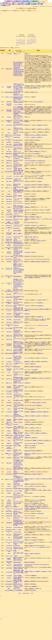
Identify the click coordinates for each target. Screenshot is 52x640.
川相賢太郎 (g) (42, 547)
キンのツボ (8, 411)
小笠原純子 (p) (44, 343)
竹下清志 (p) (27, 508)
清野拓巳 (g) (27, 484)
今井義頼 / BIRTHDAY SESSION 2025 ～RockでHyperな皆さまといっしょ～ (18, 309)
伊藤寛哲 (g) (34, 586)
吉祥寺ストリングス (9, 137)
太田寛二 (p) (33, 517)
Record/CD (26, 1)
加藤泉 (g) (33, 261)
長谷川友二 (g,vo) (34, 160)
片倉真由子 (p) (34, 187)
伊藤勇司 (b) (27, 571)
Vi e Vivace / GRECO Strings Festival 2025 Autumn (17, 166)
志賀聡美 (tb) (27, 207)
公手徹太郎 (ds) (40, 513)
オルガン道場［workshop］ (16, 222)
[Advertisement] (26, 24)
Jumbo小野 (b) (34, 539)
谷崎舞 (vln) (31, 277)
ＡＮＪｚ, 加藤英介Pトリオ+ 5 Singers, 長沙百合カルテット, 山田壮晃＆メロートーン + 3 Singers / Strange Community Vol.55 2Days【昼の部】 (18, 110)
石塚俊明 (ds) (34, 575)
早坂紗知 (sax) (28, 135)
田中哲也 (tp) (27, 450)
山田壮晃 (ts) (33, 111)
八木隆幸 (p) (27, 316)
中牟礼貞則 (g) (28, 252)
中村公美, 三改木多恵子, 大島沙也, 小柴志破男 (18, 210)
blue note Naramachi (9, 252)
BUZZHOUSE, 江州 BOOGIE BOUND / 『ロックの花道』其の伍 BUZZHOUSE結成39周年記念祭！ (18, 523)
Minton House (9, 199)
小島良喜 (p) (27, 375)
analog (9, 129)
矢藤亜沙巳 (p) (28, 437)
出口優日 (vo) (27, 411)
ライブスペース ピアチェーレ (8, 268)
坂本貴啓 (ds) (41, 443)
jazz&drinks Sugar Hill (9, 325)
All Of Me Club (9, 474)
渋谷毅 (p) (34, 445)
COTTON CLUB (9, 259)
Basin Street (8, 142)
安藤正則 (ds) (38, 433)
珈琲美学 (9, 443)
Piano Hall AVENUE (9, 87)
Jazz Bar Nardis (9, 572)
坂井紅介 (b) (27, 419)
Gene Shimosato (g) (29, 564)
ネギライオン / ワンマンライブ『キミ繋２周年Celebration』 (18, 121)
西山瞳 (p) (27, 562)
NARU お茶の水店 (9, 428)
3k (13, 500)
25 (19, 43)
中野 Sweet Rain (8, 305)
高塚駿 (14, 550)
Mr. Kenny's (9, 505)
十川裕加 (15, 555)
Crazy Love (9, 168)
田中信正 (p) (44, 135)
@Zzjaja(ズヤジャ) (9, 532)
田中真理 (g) (27, 488)
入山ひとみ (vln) (28, 443)
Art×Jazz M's (9, 236)
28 (23, 43)
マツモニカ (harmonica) (38, 101)
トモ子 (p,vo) (27, 160)
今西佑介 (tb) (34, 490)
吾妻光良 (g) (27, 313)
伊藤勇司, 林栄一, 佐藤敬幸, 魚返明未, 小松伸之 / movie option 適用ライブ (18, 572)
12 (20, 40)
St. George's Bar (9, 515)
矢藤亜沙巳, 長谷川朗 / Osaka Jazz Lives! (18, 437)
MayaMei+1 (15, 325)
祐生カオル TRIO (17, 503)
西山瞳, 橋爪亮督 (17, 562)
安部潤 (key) (42, 309)
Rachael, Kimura (16, 515)
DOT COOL (9, 586)
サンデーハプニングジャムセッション (18, 237)
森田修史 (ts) (44, 433)
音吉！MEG (9, 181)
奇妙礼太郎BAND (17, 276)
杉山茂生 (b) (38, 261)
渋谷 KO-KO (9, 363)
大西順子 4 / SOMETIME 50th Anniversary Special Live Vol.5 (18, 415)
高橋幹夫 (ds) (40, 353)
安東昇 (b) (39, 402)
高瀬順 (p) (34, 331)
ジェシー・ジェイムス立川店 (9, 391)
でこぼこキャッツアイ (18, 212)
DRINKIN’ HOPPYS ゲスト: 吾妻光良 (18, 314)
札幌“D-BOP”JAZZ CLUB (9, 222)
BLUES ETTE (9, 178)
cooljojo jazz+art (8, 488)
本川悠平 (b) (39, 474)
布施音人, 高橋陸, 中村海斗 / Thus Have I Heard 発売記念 (18, 428)
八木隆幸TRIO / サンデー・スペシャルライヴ (18, 317)
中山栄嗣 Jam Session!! (18, 400)
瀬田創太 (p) (41, 305)
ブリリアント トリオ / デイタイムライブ (18, 225)
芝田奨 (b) (31, 151)
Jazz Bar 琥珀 (9, 567)
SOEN (9, 500)
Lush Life (9, 433)
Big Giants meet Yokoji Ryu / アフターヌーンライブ (18, 125)
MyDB (8, 1)
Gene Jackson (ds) (28, 565)
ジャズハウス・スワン (9, 140)
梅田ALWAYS (9, 68)
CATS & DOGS (9, 581)
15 (24, 40)
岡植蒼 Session (16, 430)
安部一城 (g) (33, 590)
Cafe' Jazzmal (9, 201)
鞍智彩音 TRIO (16, 366)
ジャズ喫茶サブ (8, 437)
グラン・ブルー (8, 555)
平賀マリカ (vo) (28, 586)
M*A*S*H (15, 424)
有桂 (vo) (29, 347)
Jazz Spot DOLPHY (9, 420)
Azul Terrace (9, 151)
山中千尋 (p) (27, 256)
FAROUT (9, 245)
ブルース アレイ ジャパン (9, 310)
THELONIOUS (9, 196)
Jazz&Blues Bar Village (9, 121)
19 (20, 42)
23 (16, 43)
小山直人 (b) (35, 86)
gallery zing (9, 322)
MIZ (9, 537)
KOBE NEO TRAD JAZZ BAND (17, 535)
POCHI (9, 486)
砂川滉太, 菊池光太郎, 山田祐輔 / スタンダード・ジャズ (18, 391)
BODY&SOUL (9, 225)
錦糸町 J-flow (9, 240)
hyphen (8, 408)
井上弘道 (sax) (28, 184)
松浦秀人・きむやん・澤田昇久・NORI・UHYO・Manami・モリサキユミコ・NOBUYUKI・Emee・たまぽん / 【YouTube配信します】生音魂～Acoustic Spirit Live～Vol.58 (18, 268)
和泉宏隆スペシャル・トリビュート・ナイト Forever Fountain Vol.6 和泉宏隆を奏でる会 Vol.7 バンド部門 (18, 97)
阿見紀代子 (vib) (45, 261)
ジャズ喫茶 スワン (9, 228)
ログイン (50, 6)
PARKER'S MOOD (9, 559)
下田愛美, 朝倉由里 (17, 168)
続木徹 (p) (27, 342)
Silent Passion (16, 162)
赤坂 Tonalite (9, 144)
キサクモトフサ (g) (35, 500)
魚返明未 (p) (44, 571)
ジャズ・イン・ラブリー (9, 509)
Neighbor (9, 117)
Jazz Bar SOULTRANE (9, 448)
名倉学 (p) (27, 151)
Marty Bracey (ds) (37, 172)
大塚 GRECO (9, 165)
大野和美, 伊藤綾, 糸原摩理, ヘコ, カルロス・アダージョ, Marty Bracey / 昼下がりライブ (18, 172)
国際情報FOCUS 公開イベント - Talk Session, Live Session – (18, 157)
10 (18, 40)
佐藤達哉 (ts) (33, 219)
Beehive (9, 194)
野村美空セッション (17, 240)
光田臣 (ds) (44, 486)
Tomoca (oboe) (28, 162)
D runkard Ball (16, 545)
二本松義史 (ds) (39, 316)
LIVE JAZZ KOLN (8, 210)
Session (14, 194)
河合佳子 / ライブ (17, 151)
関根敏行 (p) (33, 411)
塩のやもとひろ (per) (43, 325)
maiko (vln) (39, 453)
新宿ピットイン (8, 187)
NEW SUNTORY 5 (9, 172)
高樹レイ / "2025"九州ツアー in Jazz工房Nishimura (18, 387)
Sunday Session (16, 588)
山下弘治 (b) (39, 411)
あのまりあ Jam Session (18, 245)
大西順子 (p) (27, 415)
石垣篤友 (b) (33, 508)
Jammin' (9, 493)
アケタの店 (8, 53)
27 (22, 43)
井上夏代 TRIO (16, 137)
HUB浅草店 (9, 313)
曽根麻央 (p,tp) (33, 506)
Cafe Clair (9, 299)
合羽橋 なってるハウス (9, 424)
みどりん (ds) (27, 196)
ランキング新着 (27, 2)
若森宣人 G (15, 471)
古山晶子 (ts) (33, 484)
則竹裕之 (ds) (45, 478)
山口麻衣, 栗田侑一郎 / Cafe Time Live (18, 92)
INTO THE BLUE (9, 146)
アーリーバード (8, 539)
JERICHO (9, 577)
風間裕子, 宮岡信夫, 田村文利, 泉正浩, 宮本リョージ (18, 469)
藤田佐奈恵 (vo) (28, 474)
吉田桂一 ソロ (16, 53)
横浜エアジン (9, 162)
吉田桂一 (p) (27, 53)
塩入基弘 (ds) (44, 361)
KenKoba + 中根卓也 (17, 422)
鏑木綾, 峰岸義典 (17, 230)
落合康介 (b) (37, 553)
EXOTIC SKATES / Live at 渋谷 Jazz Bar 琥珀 (18, 568)
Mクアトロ (9, 468)
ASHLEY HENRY (17, 259)
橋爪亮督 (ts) (32, 562)
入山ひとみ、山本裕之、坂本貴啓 (17, 443)
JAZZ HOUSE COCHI (9, 562)
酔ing (9, 588)
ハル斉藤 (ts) (27, 435)
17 (18, 42)
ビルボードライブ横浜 (9, 248)
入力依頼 (20, 2)
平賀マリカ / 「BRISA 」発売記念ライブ (18, 586)
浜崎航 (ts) (27, 506)
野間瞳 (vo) (27, 216)
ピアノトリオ (16, 539)
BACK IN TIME (8, 214)
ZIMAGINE (9, 160)
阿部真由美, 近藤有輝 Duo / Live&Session (18, 537)
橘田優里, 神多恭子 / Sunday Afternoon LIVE (18, 243)
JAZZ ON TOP (9, 125)
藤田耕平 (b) (33, 363)
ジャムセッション (17, 178)
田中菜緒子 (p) (28, 225)
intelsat (8, 484)
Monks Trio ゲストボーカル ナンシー (18, 518)
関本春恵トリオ (16, 511)
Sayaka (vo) (43, 527)
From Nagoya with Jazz (18, 501)
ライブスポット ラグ (8, 283)
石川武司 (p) (27, 142)
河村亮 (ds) (41, 440)
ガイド (7, 2)
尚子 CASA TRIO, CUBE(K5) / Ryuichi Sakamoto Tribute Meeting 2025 (17, 358)
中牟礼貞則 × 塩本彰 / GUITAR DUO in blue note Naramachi (18, 252)
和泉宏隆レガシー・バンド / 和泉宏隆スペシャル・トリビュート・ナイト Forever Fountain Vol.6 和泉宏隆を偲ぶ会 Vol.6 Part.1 (18, 479)
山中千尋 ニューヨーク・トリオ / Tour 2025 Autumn (18, 256)
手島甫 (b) (40, 181)
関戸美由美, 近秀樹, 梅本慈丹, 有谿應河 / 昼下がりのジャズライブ (18, 191)
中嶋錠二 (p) (27, 433)
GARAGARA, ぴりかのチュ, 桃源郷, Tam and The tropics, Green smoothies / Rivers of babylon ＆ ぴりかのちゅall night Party (18, 463)
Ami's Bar (9, 261)
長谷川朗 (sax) (34, 437)
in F (9, 230)
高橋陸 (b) (32, 427)
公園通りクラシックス (9, 157)
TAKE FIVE (9, 375)
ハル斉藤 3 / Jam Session (18, 435)
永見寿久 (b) (48, 440)
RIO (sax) (33, 135)
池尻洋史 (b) (40, 187)
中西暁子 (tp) (27, 187)
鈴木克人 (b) (38, 216)
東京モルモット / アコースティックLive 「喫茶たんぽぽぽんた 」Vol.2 (18, 496)
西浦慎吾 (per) (37, 151)
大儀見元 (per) (46, 415)
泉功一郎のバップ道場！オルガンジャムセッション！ (18, 290)
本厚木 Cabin (9, 335)
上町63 (8, 553)
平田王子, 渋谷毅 (17, 445)
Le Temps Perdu (9, 547)
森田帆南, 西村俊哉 (17, 584)
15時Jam (15, 239)
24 (18, 43)
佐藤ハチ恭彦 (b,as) (34, 236)
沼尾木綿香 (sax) (44, 276)
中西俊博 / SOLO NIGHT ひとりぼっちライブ (18, 383)
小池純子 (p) (33, 137)
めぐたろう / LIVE (17, 201)
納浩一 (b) (39, 478)
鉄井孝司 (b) (38, 366)
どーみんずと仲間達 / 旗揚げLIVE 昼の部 (18, 144)
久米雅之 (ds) (46, 411)
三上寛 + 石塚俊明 (17, 575)
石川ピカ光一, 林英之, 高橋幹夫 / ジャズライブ (18, 353)
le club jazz (9, 361)
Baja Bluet (9, 184)
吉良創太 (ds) (39, 415)
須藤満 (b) (47, 309)
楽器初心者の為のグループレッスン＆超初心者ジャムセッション (18, 207)
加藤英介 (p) (38, 108)
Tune (17, 1)
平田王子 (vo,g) (28, 445)
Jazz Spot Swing (9, 529)
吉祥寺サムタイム (9, 135)
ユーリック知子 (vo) (41, 319)
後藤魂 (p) (35, 440)
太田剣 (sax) (27, 478)
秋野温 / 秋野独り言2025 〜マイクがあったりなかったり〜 (18, 117)
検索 (2, 2)
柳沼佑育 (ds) (45, 506)
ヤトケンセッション (17, 146)
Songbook (34, 1)
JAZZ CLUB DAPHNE (9, 233)
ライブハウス (38, 2)
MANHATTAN (9, 239)
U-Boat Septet (16, 228)
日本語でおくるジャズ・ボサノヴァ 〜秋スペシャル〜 (18, 129)
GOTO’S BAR (9, 339)
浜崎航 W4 (15, 506)
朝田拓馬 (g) (36, 503)
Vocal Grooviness (17, 319)
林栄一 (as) (32, 571)
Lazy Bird (9, 471)
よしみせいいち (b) (42, 378)
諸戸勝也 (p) (27, 203)
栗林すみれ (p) (28, 158)
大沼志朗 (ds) (27, 424)
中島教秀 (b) (40, 125)
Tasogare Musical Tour (18, 527)
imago (9, 132)
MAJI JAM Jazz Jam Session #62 (17, 303)
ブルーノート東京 (9, 256)
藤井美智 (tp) (27, 361)
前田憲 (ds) (46, 184)
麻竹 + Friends (17, 529)
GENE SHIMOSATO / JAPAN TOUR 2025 (18, 565)
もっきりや (8, 212)
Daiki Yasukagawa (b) (44, 564)
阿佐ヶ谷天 (8, 462)
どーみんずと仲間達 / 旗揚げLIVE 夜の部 (18, 350)
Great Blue (9, 457)
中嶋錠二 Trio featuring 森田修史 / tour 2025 (18, 433)
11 (19, 40)
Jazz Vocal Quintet (17, 531)
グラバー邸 (8, 176)
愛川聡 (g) (27, 322)
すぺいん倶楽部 (8, 328)
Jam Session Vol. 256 (17, 140)
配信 (27, 4)
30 (16, 45)
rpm (9, 149)
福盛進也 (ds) (47, 157)
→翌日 (31, 593)
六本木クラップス (9, 96)
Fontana (9, 207)
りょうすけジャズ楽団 (18, 176)
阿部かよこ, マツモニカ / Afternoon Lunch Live (18, 101)
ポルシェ (9, 517)
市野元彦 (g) (34, 453)
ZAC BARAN (9, 358)
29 (24, 43)
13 (22, 40)
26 (20, 43)
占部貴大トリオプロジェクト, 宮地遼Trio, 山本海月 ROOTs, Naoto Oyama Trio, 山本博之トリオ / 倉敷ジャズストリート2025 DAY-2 (18, 86)
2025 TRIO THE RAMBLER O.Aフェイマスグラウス (18, 331)
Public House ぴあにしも (9, 243)
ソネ (9, 191)
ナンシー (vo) (45, 517)
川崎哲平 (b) (39, 405)
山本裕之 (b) (35, 443)
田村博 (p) (34, 402)
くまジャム (15, 214)
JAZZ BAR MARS (9, 584)
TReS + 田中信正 (17, 135)
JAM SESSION (16, 142)
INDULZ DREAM (9, 92)
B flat (9, 440)
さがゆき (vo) (27, 305)
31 (31, 43)
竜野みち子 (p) (28, 539)
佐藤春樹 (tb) (27, 219)
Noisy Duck (9, 331)
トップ (5, 5)
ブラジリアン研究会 (17, 490)
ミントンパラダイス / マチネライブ (18, 199)
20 (22, 42)
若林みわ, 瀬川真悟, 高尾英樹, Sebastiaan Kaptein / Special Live (18, 558)
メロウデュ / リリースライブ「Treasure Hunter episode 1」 (18, 405)
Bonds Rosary (9, 527)
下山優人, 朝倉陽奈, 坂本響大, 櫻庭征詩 (18, 578)
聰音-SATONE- (9, 153)
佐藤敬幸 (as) (38, 571)
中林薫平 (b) (33, 415)
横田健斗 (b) (39, 506)
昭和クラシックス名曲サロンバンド (18, 457)
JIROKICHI (8, 522)
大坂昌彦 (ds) (27, 181)
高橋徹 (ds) (27, 236)
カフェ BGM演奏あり (18, 590)
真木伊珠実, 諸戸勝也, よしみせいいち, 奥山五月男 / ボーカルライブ (18, 379)
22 (24, 42)
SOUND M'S (9, 294)
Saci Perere (9, 101)
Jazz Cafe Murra (9, 445)
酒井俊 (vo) (27, 553)
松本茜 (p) (40, 299)
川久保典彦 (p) (35, 369)
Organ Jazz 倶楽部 (9, 590)
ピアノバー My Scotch (9, 551)
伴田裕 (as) (39, 111)
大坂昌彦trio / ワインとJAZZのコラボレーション (18, 181)
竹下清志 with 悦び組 (18, 508)
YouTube (37, 4)
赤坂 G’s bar (9, 422)
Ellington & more (17, 402)
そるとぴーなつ (8, 316)
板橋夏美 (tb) (27, 581)
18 (19, 42)
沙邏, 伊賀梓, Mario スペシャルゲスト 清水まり (18, 397)
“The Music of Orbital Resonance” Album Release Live (17, 454)
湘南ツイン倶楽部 (17, 233)
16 (16, 42)
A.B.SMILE (8, 402)
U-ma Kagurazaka (9, 496)
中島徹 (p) (34, 474)
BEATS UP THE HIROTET (16, 185)
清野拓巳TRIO (16, 484)
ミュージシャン (7, 4)
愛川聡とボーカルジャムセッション (18, 322)
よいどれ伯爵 (9, 216)
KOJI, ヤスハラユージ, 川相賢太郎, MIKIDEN (18, 548)
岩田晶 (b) (45, 490)
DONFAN (9, 503)
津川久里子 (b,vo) (35, 225)
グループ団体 (19, 4)
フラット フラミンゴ (9, 543)
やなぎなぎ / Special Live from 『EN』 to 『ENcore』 (17, 248)
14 (23, 40)
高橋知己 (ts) (33, 239)
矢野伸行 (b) (39, 137)
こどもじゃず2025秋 (17, 104)
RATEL (15, 505)
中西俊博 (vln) (28, 382)
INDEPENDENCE (9, 219)
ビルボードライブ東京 (9, 276)
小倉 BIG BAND (9, 297)
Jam (14, 447)
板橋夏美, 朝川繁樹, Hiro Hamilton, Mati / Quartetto (17, 581)
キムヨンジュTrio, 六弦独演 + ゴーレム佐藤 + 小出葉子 (18, 542)
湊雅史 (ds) (31, 545)
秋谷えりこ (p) (33, 478)
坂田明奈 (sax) (28, 505)
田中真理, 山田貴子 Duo (18, 488)
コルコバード (9, 203)
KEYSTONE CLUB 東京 (9, 110)
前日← (20, 593)
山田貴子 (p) (33, 488)
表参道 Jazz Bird (9, 435)
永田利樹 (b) (38, 135)
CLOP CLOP (9, 545)
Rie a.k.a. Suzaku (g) (34, 309)
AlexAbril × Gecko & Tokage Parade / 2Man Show (18, 336)
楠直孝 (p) (39, 240)
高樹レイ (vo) (27, 387)
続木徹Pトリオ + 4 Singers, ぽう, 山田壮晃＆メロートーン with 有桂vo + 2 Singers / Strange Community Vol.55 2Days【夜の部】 (18, 344)
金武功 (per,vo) (42, 160)
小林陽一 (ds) (27, 517)
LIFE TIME (9, 319)
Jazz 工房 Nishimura (9, 387)
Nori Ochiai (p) (36, 564)
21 (23, 42)
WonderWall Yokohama (9, 104)
